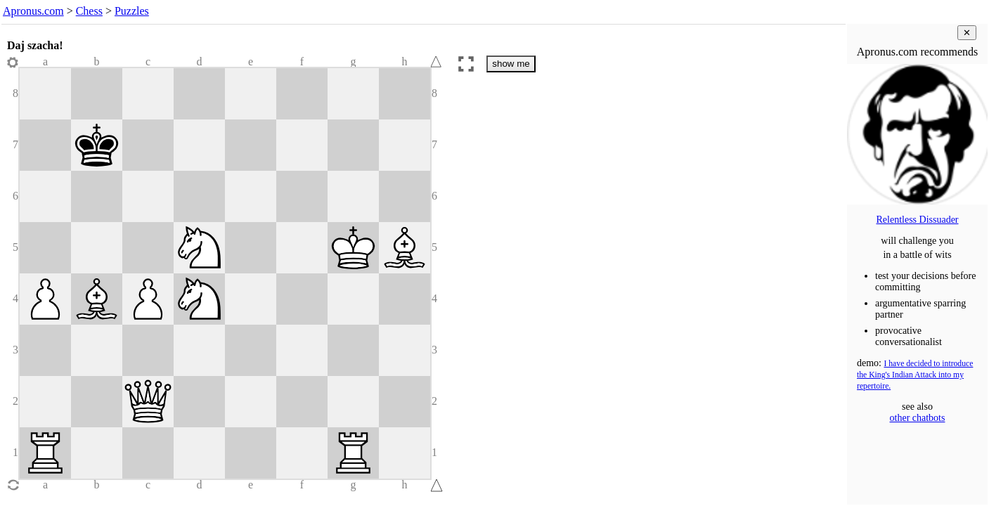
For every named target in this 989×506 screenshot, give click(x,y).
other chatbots (917, 418)
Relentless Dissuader (917, 219)
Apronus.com (33, 11)
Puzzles (132, 11)
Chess (89, 11)
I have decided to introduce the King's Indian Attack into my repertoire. (915, 375)
